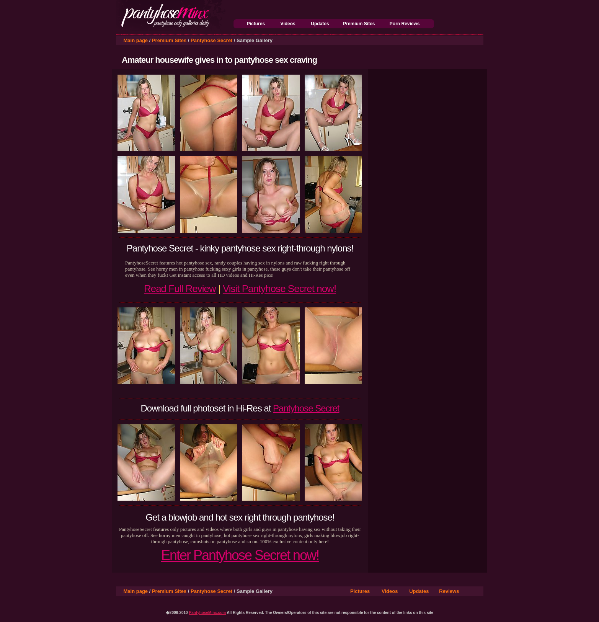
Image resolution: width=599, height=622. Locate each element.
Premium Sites (359, 23)
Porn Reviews (405, 23)
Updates (320, 23)
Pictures (256, 23)
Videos (288, 23)
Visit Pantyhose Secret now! (279, 288)
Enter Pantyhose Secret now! (240, 555)
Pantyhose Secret (211, 40)
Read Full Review (180, 288)
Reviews (449, 591)
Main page (136, 40)
